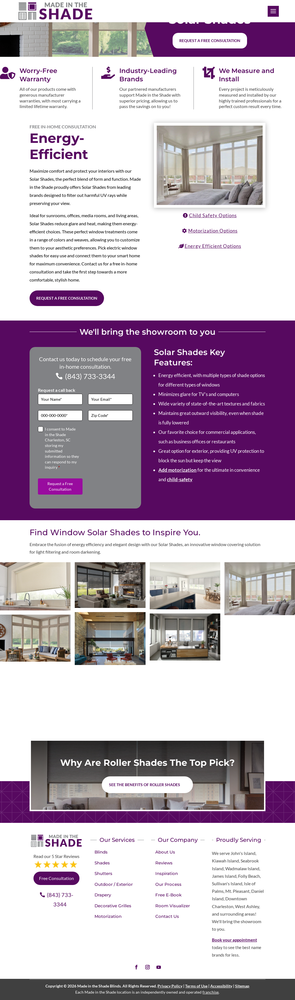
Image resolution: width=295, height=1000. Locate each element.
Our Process (168, 884)
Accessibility (221, 986)
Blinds (101, 852)
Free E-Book (168, 895)
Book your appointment (234, 939)
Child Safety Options (213, 215)
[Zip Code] (110, 415)
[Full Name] (60, 399)
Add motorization (177, 470)
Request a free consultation (209, 40)
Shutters (103, 873)
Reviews (164, 862)
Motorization (108, 916)
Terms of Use (196, 986)
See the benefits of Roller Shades (144, 784)
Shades (102, 862)
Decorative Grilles (113, 905)
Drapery (103, 895)
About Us (165, 852)
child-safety (179, 479)
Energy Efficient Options (213, 246)
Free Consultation (56, 878)
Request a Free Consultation (66, 298)
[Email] (110, 399)
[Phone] (60, 415)
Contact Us (167, 916)
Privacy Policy (170, 986)
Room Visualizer (172, 905)
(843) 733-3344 (90, 376)
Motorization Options (213, 231)
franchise (210, 992)
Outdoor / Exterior (114, 884)
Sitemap (242, 986)
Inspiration (166, 873)
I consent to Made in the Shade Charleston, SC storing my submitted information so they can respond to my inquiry (62, 448)
